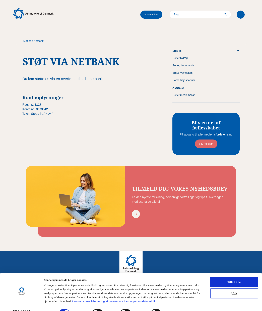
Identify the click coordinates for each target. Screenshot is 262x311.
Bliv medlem (151, 14)
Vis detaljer (173, 304)
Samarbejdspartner (183, 80)
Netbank (39, 41)
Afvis (234, 286)
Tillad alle (234, 274)
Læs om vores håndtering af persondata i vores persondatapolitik (114, 293)
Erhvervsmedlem (182, 72)
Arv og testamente (183, 65)
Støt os (27, 41)
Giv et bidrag (180, 58)
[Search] (197, 15)
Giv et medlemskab (183, 95)
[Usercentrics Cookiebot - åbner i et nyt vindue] (21, 304)
